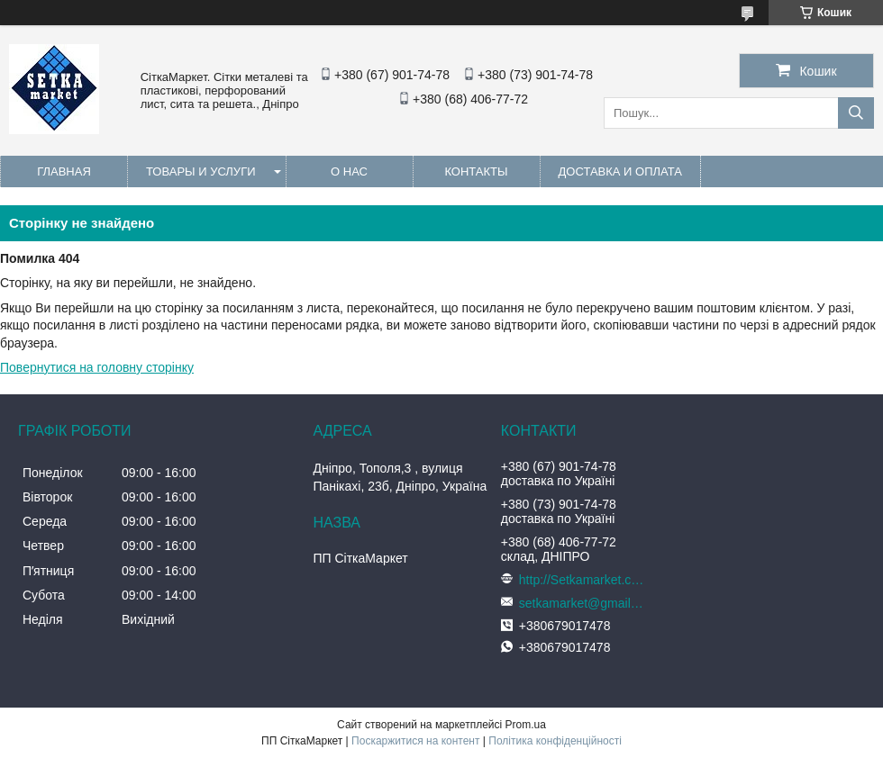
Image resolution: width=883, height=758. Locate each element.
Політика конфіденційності (555, 741)
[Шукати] (856, 113)
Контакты (475, 171)
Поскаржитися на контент (415, 741)
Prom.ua (525, 724)
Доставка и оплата (620, 171)
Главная (64, 171)
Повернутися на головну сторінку (97, 367)
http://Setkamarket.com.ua (582, 580)
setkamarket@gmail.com (582, 603)
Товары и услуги (201, 171)
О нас (349, 171)
